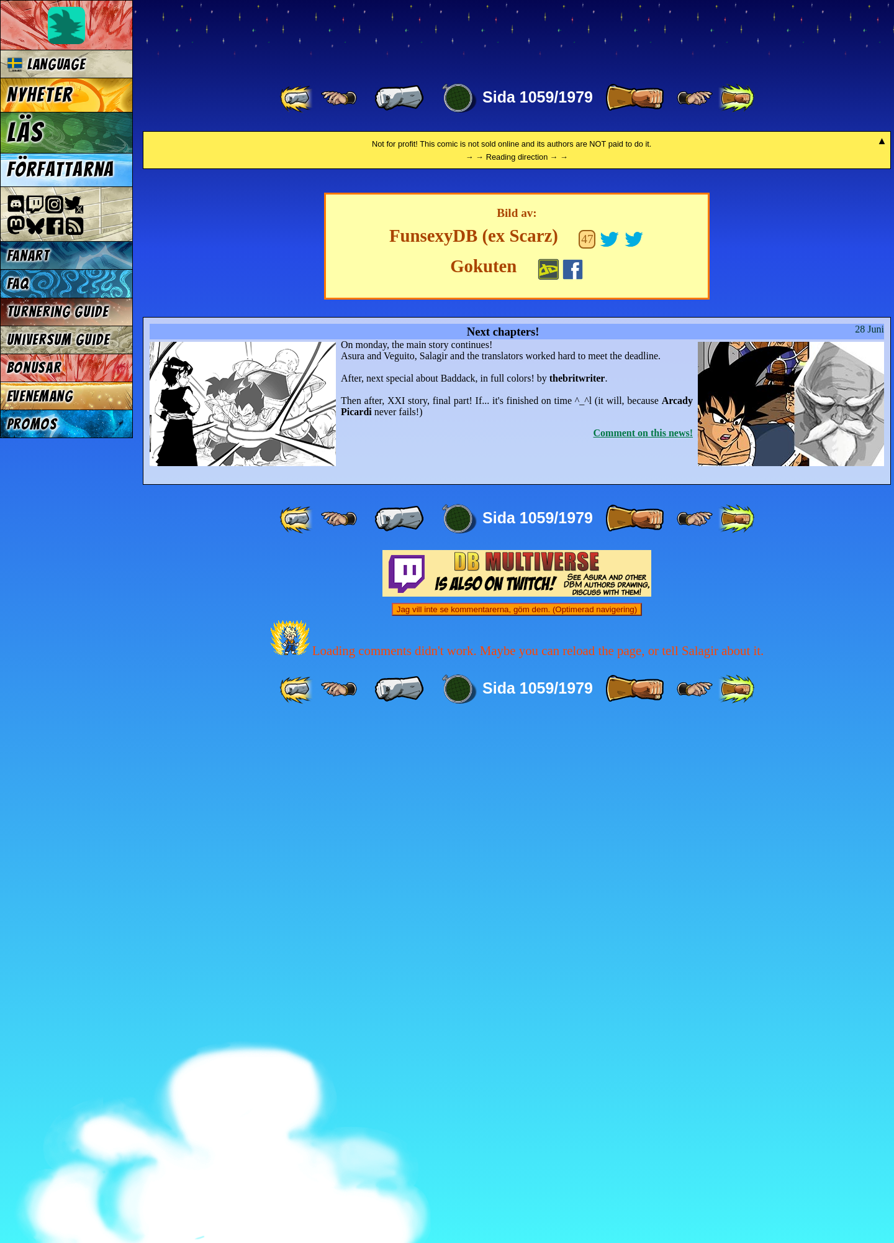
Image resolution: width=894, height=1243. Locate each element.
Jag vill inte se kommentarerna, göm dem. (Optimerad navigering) (517, 1129)
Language (46, 64)
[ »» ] (736, 98)
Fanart (28, 256)
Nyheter (40, 95)
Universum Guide (58, 339)
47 (587, 758)
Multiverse (324, 35)
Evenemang (40, 396)
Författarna (60, 169)
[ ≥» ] (694, 98)
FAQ (18, 283)
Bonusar (34, 367)
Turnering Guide (58, 311)
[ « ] (399, 98)
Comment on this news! (643, 952)
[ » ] (634, 98)
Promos (32, 424)
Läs (25, 132)
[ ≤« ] (339, 98)
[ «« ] (297, 98)
